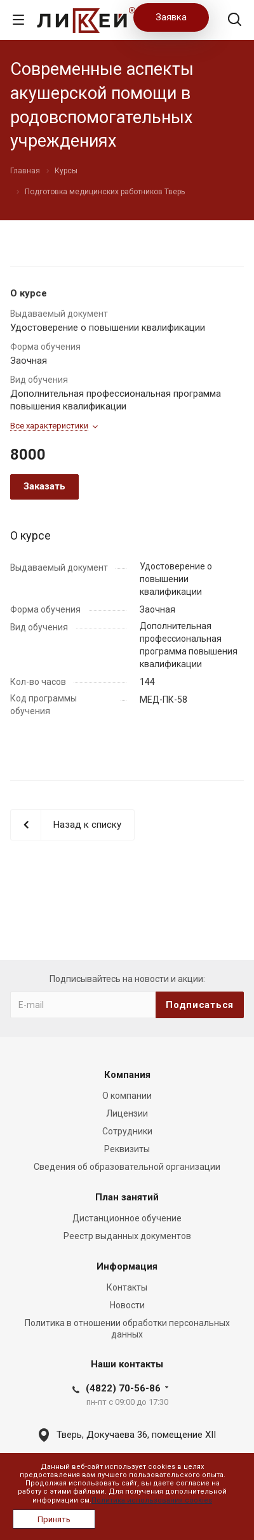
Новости (127, 1305)
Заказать (44, 486)
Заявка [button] (171, 17)
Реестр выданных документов (127, 1236)
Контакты (127, 1287)
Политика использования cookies (151, 1500)
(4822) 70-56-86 (123, 1388)
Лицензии (127, 1113)
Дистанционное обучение (127, 1218)
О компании (127, 1096)
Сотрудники (127, 1131)
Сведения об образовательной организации (127, 1167)
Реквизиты (127, 1149)
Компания (127, 1074)
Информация (127, 1266)
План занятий (127, 1197)
